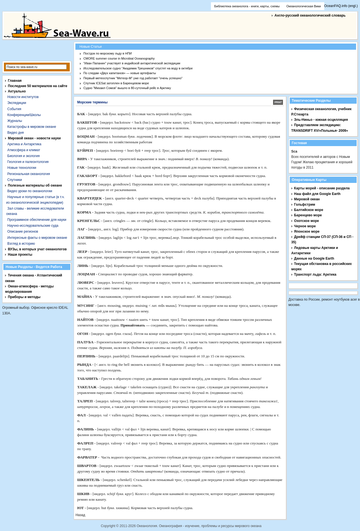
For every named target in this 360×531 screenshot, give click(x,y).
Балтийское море (308, 210)
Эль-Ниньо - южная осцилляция (321, 120)
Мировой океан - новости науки (34, 138)
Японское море (307, 231)
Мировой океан (307, 199)
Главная (15, 81)
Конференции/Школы (24, 115)
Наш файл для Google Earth (317, 194)
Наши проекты (20, 255)
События (14, 109)
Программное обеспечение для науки (36, 220)
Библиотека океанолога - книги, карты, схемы (247, 6)
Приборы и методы (24, 297)
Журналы (14, 121)
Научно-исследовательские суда (32, 226)
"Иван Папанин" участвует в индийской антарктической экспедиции (131, 63)
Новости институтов (23, 97)
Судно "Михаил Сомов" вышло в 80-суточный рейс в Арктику (127, 88)
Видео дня (15, 133)
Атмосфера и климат (23, 150)
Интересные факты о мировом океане (37, 238)
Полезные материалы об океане (35, 185)
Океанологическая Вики (303, 6)
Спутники (14, 180)
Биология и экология (23, 156)
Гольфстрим (304, 204)
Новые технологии (21, 168)
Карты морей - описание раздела (322, 188)
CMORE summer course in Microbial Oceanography (119, 58)
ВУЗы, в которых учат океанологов (37, 249)
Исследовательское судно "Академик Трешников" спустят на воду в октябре (138, 68)
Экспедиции (16, 103)
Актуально (17, 91)
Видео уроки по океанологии (29, 191)
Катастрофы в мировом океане (31, 127)
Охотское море (306, 221)
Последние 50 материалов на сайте (37, 86)
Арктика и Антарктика (24, 144)
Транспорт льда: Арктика (315, 274)
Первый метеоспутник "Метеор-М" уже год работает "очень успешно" (133, 78)
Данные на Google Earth (314, 258)
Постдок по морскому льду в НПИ (107, 53)
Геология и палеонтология (28, 162)
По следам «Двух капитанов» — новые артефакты (119, 73)
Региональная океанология (28, 174)
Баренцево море (308, 215)
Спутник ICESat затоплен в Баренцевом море (116, 83)
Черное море (305, 226)
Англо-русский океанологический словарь (310, 15)
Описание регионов (22, 231)
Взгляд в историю (21, 244)
